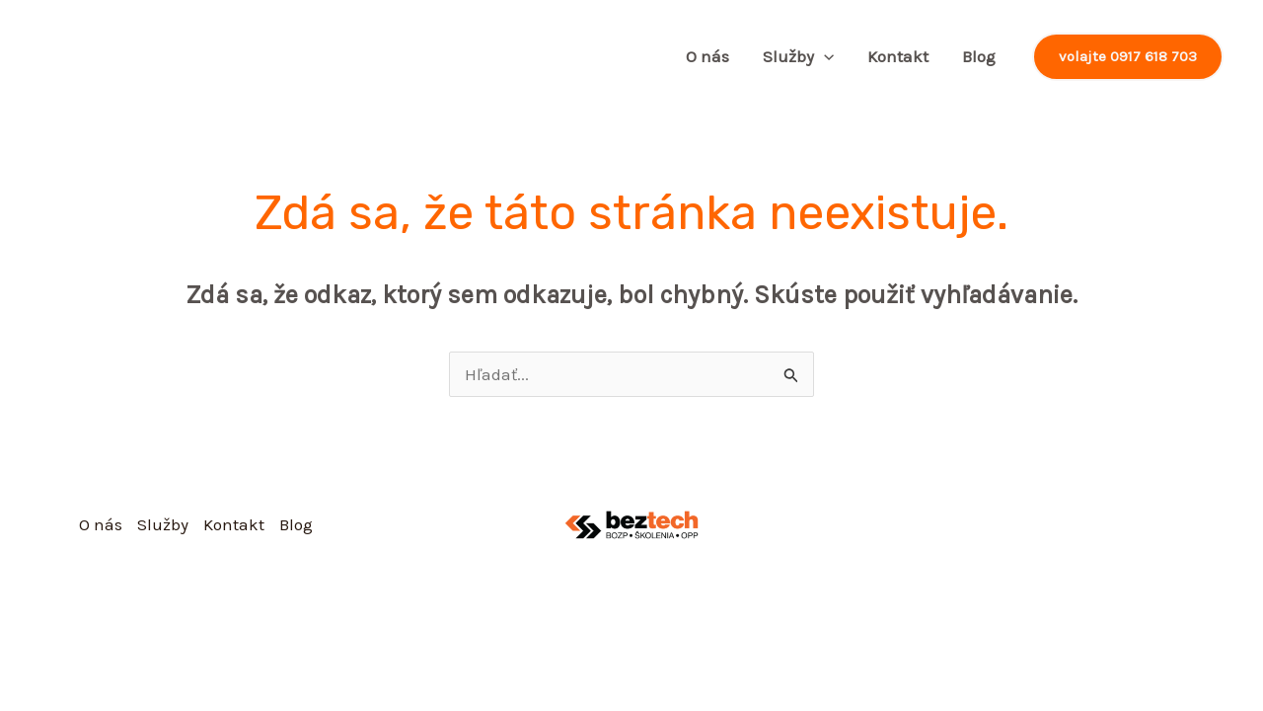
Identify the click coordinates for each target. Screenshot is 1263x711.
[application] (824, 56)
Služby (798, 56)
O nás (707, 56)
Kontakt (898, 56)
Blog (979, 56)
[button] (1128, 57)
